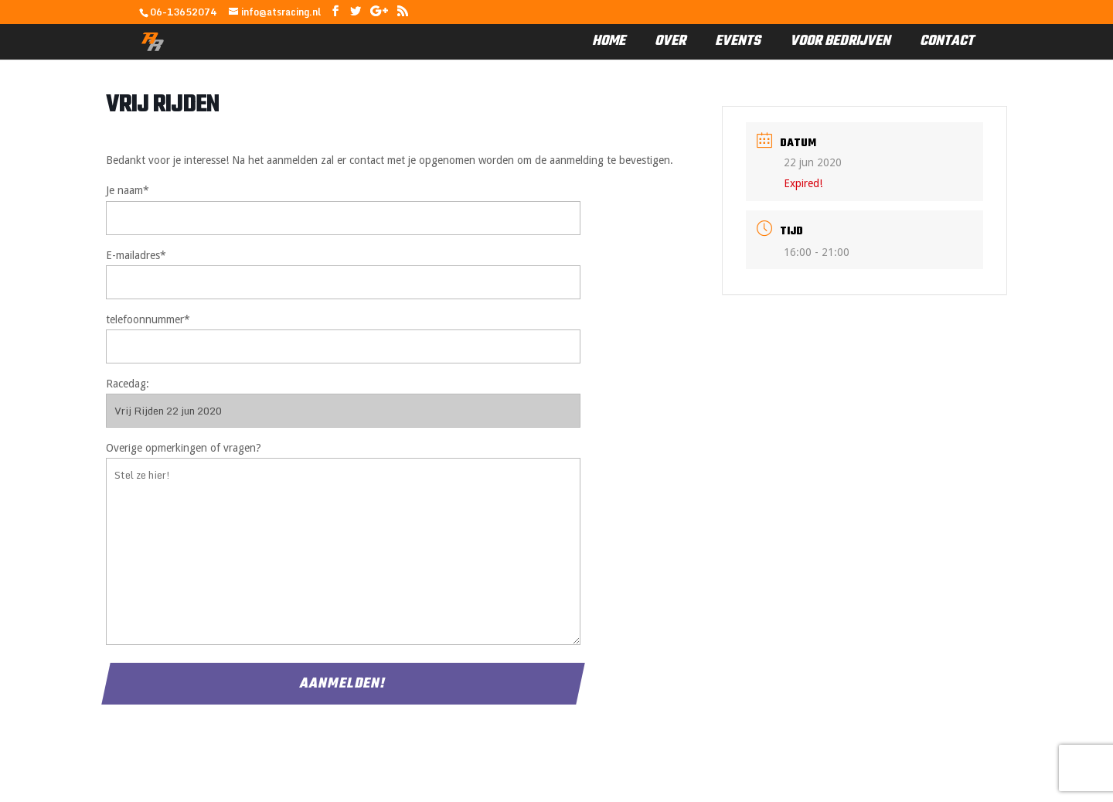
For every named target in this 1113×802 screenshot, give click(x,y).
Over (670, 41)
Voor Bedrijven (840, 41)
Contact (947, 41)
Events (738, 41)
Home (608, 41)
